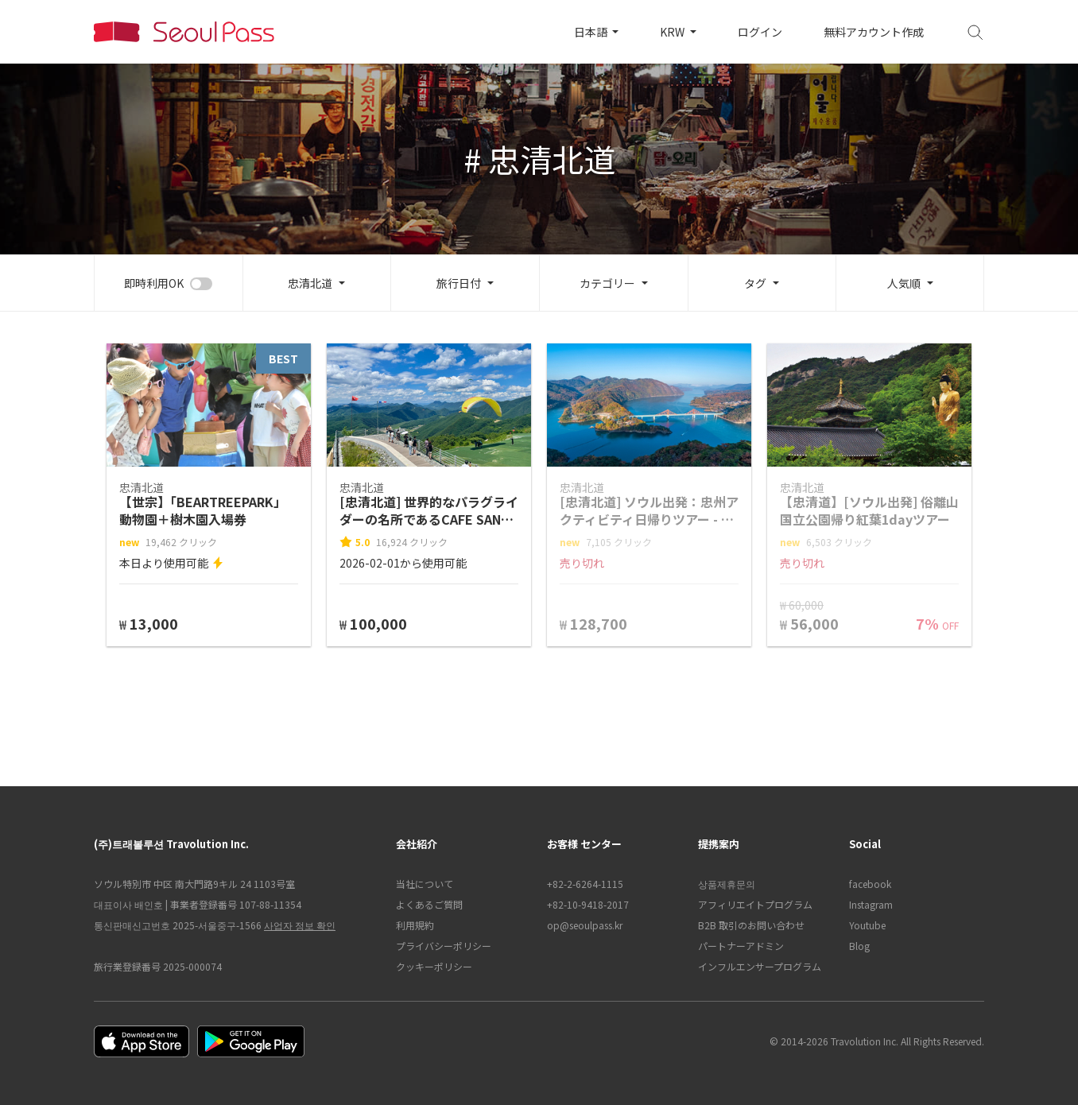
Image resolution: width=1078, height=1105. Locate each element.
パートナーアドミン (741, 945)
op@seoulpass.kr (584, 925)
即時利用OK (154, 283)
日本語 (592, 32)
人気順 (904, 283)
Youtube (867, 925)
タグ (755, 283)
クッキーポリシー (434, 966)
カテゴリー (607, 283)
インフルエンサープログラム (759, 966)
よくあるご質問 (429, 904)
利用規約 (415, 925)
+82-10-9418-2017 (588, 904)
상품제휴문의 (726, 883)
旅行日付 (458, 283)
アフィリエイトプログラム (755, 904)
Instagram (871, 904)
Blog (859, 945)
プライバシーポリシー (443, 945)
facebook (870, 883)
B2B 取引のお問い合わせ (751, 925)
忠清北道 (310, 283)
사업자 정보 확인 (299, 925)
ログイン (760, 32)
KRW (673, 32)
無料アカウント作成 (874, 32)
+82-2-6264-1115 (585, 883)
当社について (424, 883)
